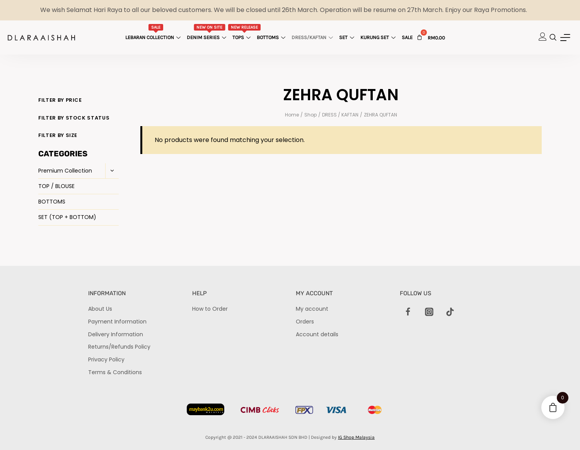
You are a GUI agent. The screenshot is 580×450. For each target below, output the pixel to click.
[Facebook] (408, 311)
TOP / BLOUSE (56, 186)
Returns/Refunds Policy (119, 347)
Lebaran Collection (154, 32)
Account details (317, 334)
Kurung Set (378, 37)
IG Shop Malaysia (356, 437)
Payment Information (117, 321)
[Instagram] (429, 311)
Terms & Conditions (115, 372)
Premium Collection (65, 171)
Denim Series (207, 32)
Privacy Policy (106, 359)
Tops (244, 32)
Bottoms (272, 37)
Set (347, 37)
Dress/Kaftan (313, 37)
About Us (100, 309)
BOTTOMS (51, 201)
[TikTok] (450, 311)
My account (312, 309)
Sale (407, 37)
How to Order (210, 309)
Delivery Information (115, 334)
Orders (305, 321)
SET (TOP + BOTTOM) (67, 217)
